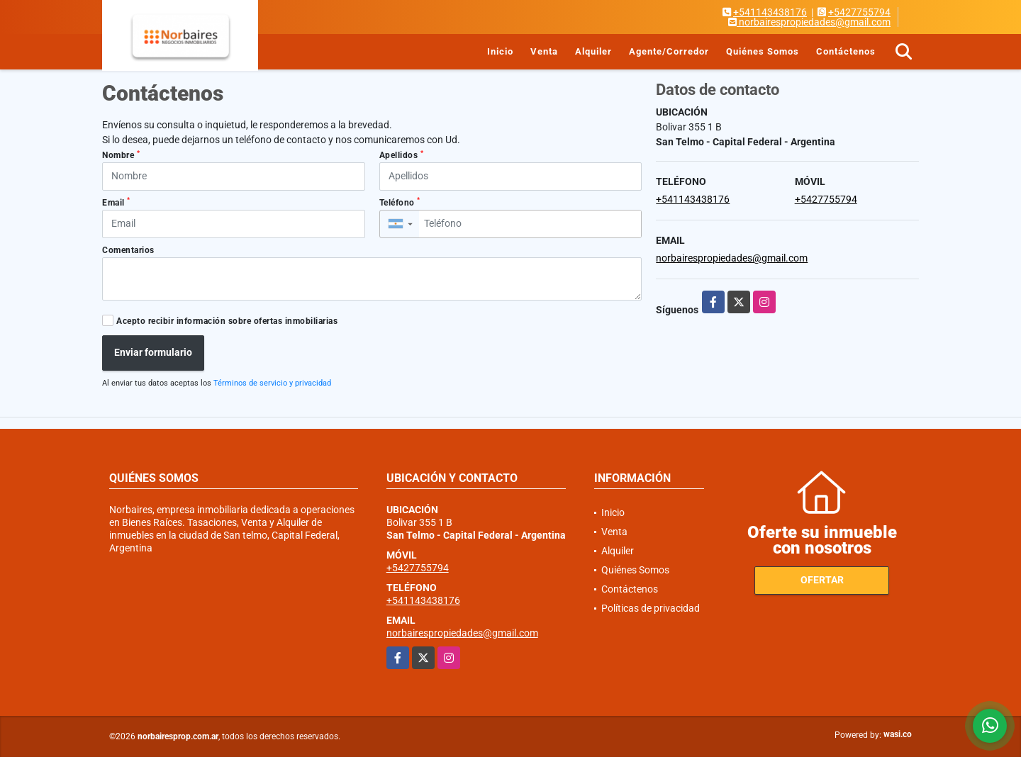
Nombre (121, 155)
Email (116, 202)
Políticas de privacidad (650, 608)
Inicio (500, 51)
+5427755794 (859, 12)
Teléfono (399, 202)
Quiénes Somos (762, 51)
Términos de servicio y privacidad (272, 383)
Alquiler (593, 51)
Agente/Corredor (669, 51)
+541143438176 (770, 12)
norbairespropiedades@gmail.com (732, 258)
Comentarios (128, 250)
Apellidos (401, 155)
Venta (544, 51)
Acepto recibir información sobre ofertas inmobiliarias (226, 321)
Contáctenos (846, 51)
